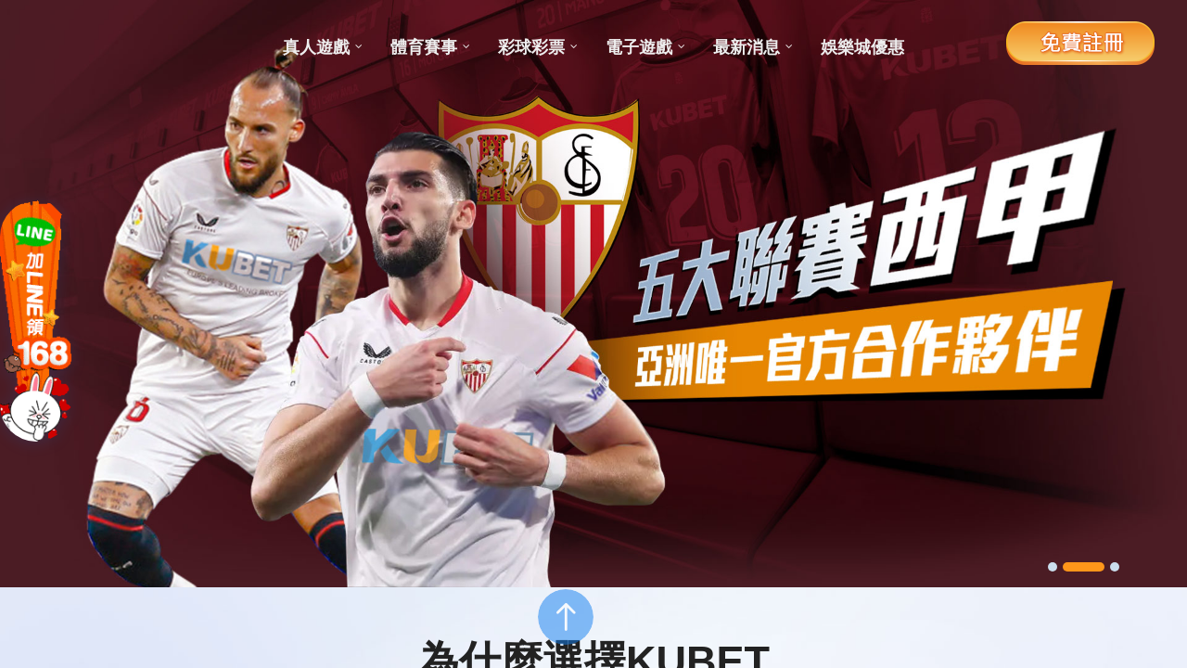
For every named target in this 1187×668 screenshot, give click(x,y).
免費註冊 (1080, 42)
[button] (1062, 567)
